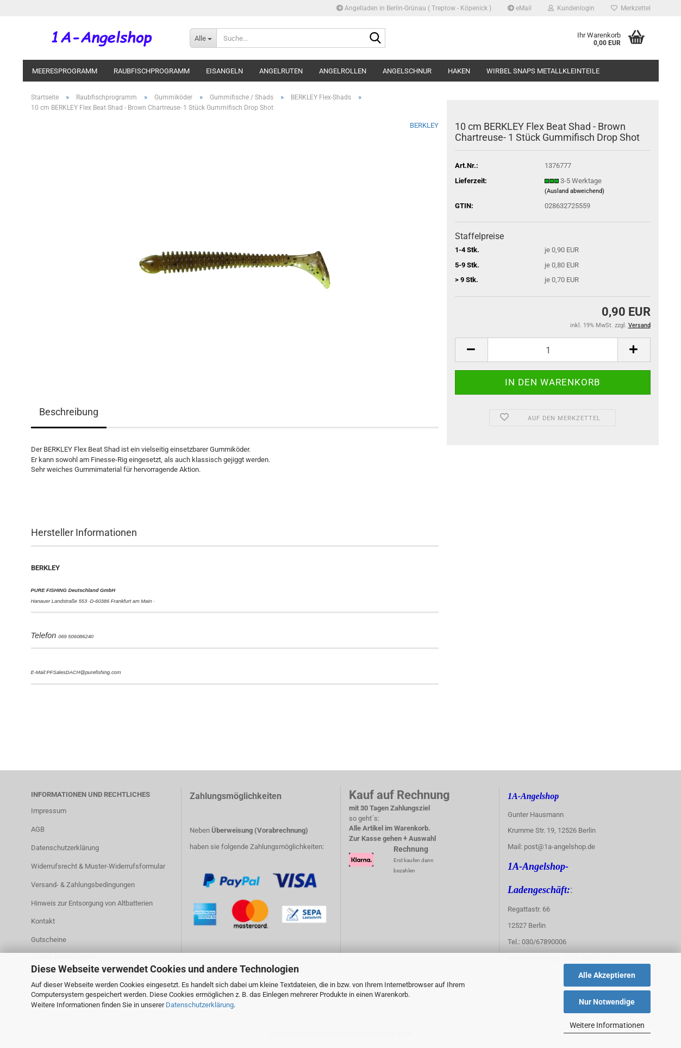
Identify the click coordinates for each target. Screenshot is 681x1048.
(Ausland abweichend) (574, 191)
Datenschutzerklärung (200, 1005)
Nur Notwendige (607, 1001)
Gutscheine (48, 939)
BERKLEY (424, 125)
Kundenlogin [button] (571, 8)
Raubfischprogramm (152, 71)
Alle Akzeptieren (606, 975)
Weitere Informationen (607, 1025)
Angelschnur (407, 71)
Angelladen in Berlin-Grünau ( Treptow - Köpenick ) (413, 8)
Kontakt (43, 921)
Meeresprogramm (64, 71)
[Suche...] (203, 38)
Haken (459, 71)
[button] (471, 350)
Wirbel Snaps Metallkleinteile (542, 71)
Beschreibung (68, 411)
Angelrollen (342, 71)
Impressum (48, 811)
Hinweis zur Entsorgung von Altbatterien (92, 903)
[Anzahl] (553, 350)
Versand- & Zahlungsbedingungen (83, 885)
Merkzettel (631, 8)
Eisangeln (224, 71)
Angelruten (281, 71)
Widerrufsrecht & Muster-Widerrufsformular (98, 866)
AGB (38, 829)
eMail (520, 8)
